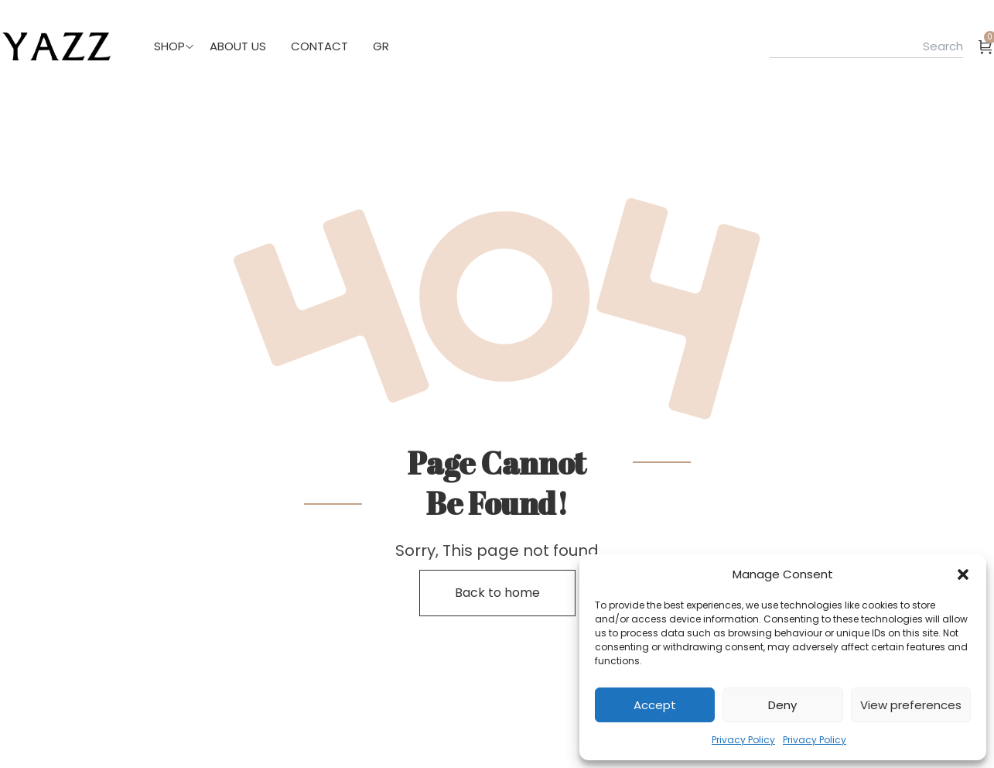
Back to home (497, 593)
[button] (963, 574)
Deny (782, 705)
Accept (655, 705)
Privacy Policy (743, 739)
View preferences (911, 705)
